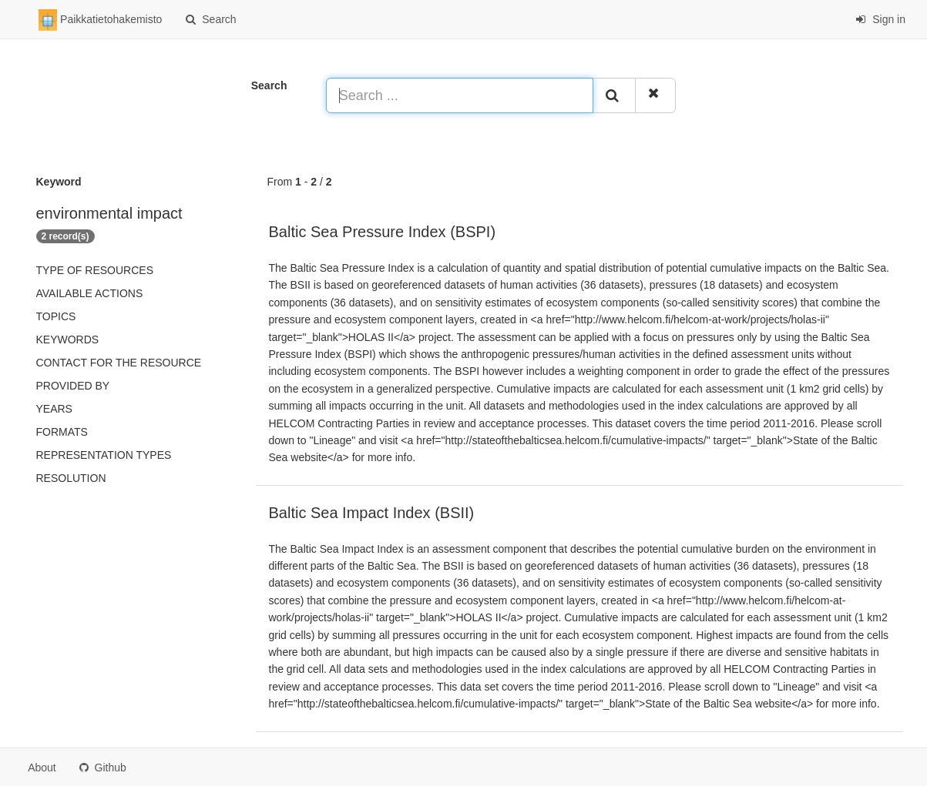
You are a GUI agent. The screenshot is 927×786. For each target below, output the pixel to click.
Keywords (67, 339)
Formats (62, 432)
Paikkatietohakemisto (100, 20)
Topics (56, 316)
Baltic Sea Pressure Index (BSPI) (382, 231)
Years (54, 409)
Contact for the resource (119, 362)
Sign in (880, 19)
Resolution (71, 478)
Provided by (73, 386)
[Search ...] (460, 95)
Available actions (89, 293)
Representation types (104, 455)
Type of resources (94, 270)
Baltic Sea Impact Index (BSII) (372, 512)
